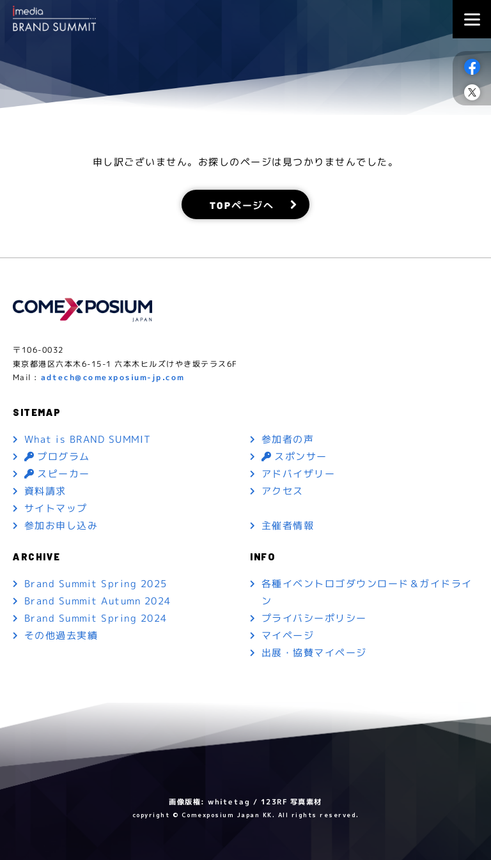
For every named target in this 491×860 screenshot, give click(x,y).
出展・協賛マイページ (314, 652)
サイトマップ (56, 508)
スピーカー (57, 473)
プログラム (57, 456)
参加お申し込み (61, 525)
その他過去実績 (61, 635)
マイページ (288, 635)
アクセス (282, 491)
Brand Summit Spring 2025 (96, 583)
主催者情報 (288, 525)
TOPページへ (242, 204)
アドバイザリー (298, 473)
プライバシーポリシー (314, 618)
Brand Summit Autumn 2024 (97, 601)
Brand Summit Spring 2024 (96, 618)
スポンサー (294, 456)
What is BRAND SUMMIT (88, 439)
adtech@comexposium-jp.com (113, 377)
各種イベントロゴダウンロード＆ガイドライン (366, 592)
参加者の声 (288, 439)
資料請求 (45, 491)
